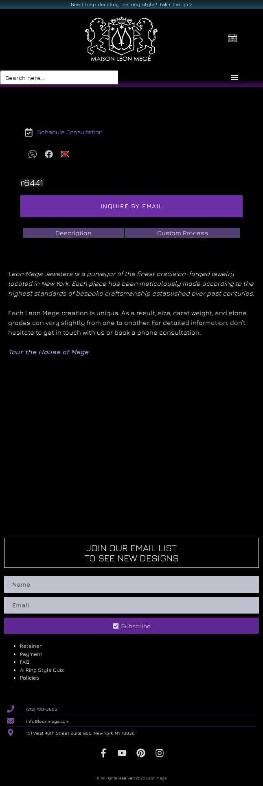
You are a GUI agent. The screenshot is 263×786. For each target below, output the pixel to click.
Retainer (31, 645)
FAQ (24, 661)
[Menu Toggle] (234, 77)
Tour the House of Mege (48, 351)
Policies (29, 677)
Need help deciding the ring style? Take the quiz (131, 4)
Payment (31, 654)
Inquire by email (132, 206)
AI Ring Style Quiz (42, 670)
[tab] (73, 232)
